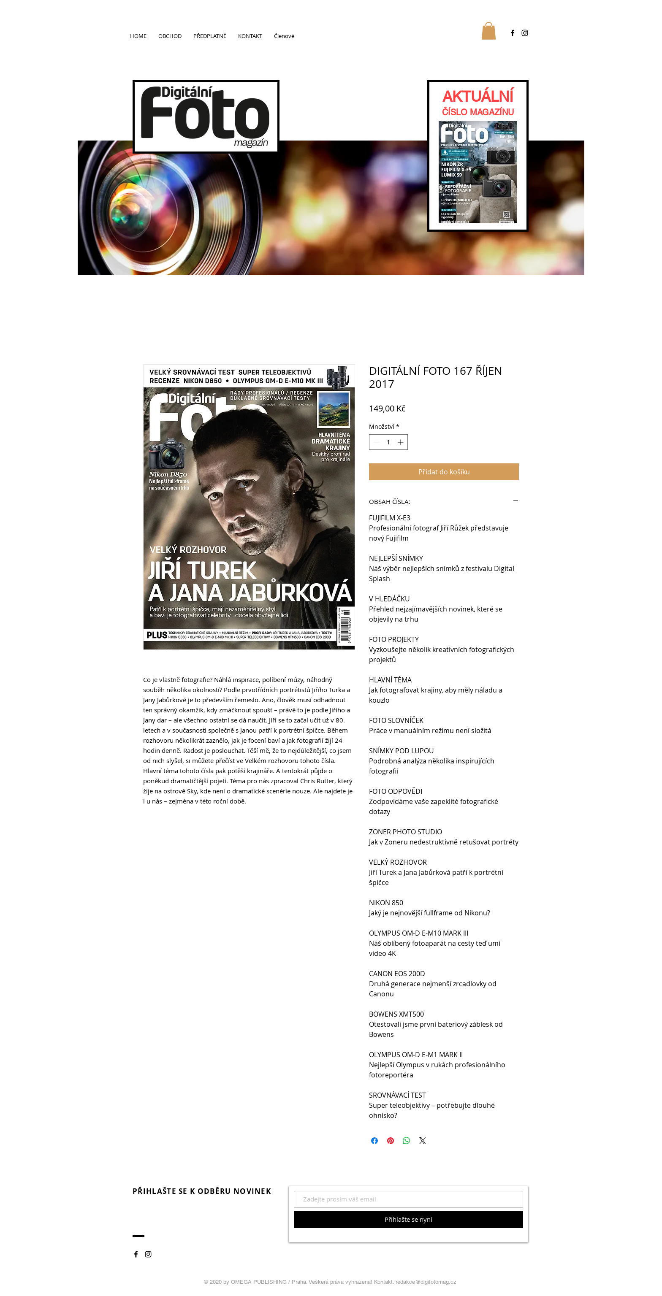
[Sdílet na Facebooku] (374, 1141)
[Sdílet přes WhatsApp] (407, 1141)
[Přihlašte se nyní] (408, 1219)
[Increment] (401, 442)
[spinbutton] (388, 442)
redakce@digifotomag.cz (426, 1282)
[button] (488, 31)
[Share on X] (423, 1141)
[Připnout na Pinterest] (390, 1141)
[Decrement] (375, 442)
